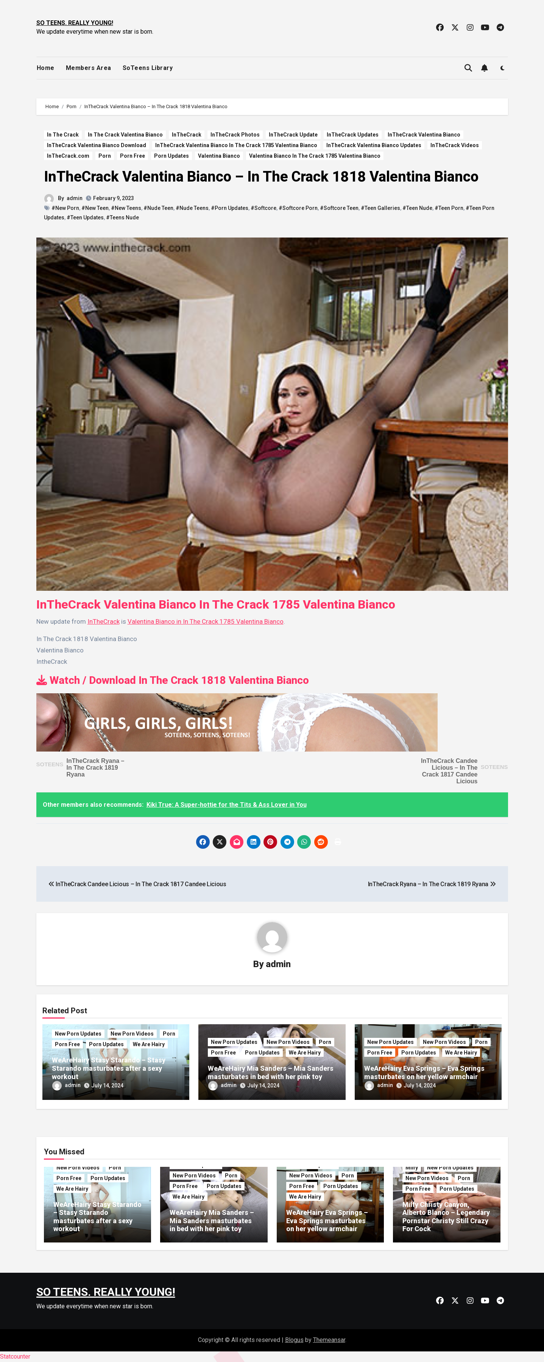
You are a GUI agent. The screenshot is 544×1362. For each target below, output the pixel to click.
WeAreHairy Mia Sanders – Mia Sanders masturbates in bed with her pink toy (271, 1072)
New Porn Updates (78, 1034)
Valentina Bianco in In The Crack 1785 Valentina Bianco (206, 621)
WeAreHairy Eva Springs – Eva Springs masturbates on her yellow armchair (424, 1072)
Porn (104, 156)
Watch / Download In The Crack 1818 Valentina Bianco (172, 680)
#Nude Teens (192, 208)
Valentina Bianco (219, 156)
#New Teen (95, 208)
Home (46, 67)
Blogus (294, 1339)
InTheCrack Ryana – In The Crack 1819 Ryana (96, 768)
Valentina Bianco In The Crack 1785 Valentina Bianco (314, 156)
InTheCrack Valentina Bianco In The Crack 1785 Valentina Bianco (236, 145)
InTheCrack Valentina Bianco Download (96, 145)
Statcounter (15, 1356)
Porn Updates (171, 156)
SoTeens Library (148, 67)
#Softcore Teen (339, 208)
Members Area (88, 67)
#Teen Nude (417, 208)
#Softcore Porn (298, 208)
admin (75, 198)
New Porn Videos (132, 1034)
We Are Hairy (149, 1044)
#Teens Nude (122, 217)
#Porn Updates (229, 208)
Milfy (411, 1168)
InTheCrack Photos (235, 135)
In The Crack (63, 135)
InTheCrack (186, 135)
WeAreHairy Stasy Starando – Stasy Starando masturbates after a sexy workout (108, 1068)
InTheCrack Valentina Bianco (424, 135)
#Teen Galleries (380, 208)
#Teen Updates (85, 217)
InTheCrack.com (68, 156)
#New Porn (65, 208)
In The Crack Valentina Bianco (125, 135)
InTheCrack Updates (353, 135)
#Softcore (263, 208)
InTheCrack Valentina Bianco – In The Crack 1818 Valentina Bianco (261, 176)
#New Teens (126, 208)
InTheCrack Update (293, 135)
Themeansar (329, 1339)
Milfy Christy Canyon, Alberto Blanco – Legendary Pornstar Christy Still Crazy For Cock (446, 1216)
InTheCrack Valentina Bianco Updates (373, 145)
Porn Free (132, 156)
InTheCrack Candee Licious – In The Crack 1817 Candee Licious (449, 771)
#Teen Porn (449, 208)
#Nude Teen (158, 208)
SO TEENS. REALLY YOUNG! (74, 22)
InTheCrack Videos (454, 145)
